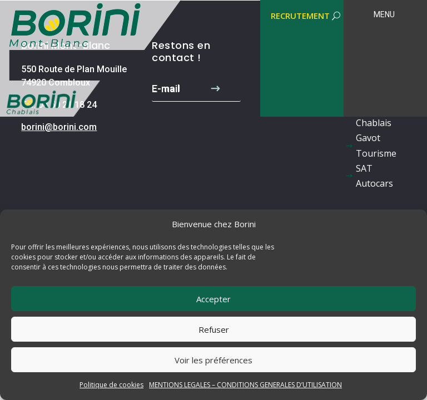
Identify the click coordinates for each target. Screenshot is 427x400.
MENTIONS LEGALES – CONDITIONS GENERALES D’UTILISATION (245, 384)
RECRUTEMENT (300, 15)
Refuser (213, 329)
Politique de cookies (111, 384)
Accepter (213, 298)
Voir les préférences (213, 360)
